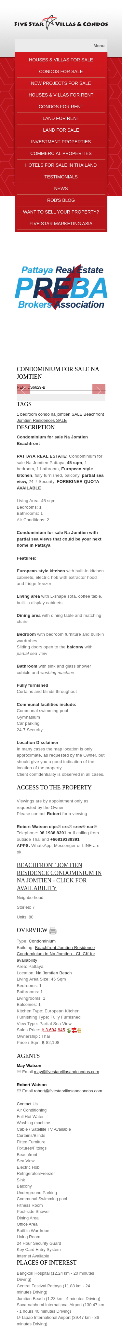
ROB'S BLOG (61, 200)
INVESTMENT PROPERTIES (61, 141)
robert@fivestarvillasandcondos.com (68, 1090)
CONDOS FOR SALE (61, 71)
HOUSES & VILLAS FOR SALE (61, 59)
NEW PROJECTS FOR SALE (61, 83)
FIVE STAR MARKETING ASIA (61, 223)
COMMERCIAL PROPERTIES (60, 153)
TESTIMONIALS (61, 176)
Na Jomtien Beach (54, 972)
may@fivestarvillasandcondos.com (66, 1071)
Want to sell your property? (61, 212)
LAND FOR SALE (61, 130)
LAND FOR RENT (61, 118)
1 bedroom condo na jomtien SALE (50, 414)
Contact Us (27, 1103)
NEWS (61, 188)
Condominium (42, 941)
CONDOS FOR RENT (61, 106)
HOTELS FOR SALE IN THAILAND (61, 165)
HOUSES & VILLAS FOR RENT (61, 95)
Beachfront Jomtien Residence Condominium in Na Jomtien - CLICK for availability (56, 954)
